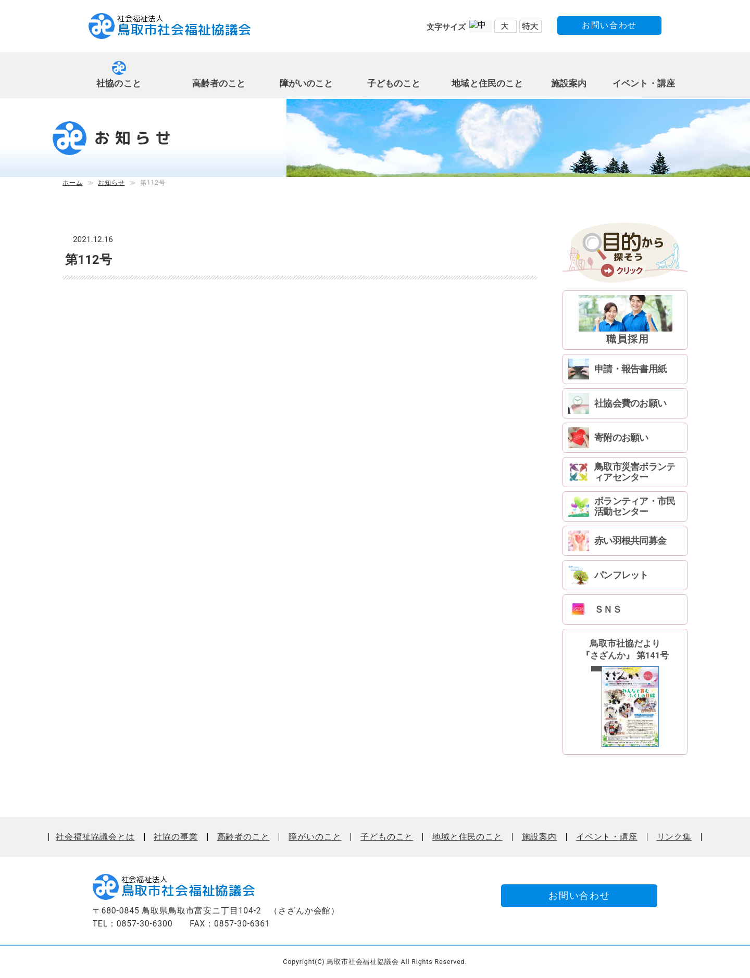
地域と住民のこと (487, 83)
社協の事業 (175, 837)
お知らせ (111, 182)
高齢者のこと (219, 83)
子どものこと (394, 83)
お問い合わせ (609, 25)
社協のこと (118, 83)
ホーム (72, 182)
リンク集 (674, 837)
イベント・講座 (643, 83)
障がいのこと (306, 83)
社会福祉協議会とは (95, 837)
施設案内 (569, 83)
